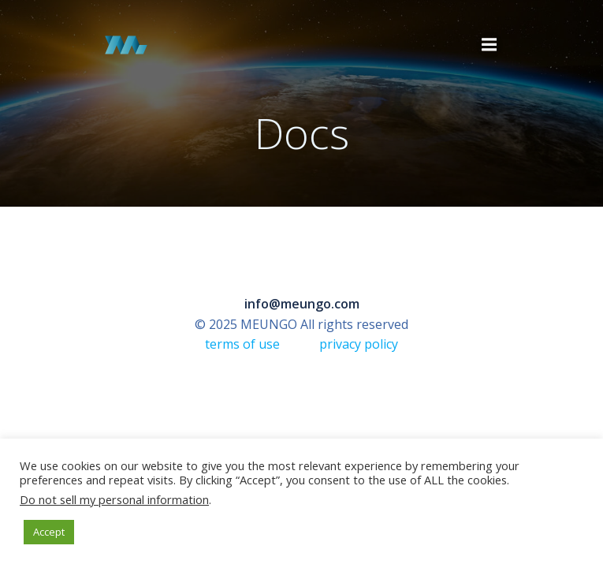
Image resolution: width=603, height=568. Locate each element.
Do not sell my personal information (114, 499)
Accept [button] (49, 532)
